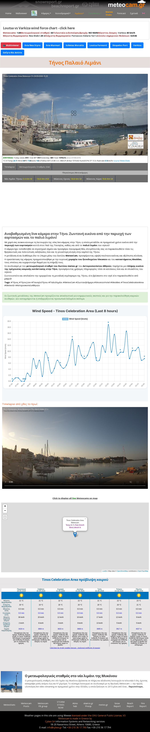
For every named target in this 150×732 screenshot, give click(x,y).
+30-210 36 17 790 (76, 727)
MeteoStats (9, 704)
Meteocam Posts (26, 705)
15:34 (5, 160)
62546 (117, 35)
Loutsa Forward (98, 45)
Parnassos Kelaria (81, 35)
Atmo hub (75, 705)
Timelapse (9, 166)
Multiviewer (21, 13)
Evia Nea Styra (32, 45)
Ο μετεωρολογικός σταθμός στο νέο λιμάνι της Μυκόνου (71, 675)
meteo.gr (103, 704)
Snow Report (117, 705)
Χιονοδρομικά (63, 13)
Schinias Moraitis (75, 45)
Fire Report (142, 705)
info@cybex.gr (54, 727)
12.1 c (71, 35)
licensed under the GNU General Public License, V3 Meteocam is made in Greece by (92, 717)
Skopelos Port (120, 45)
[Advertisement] (75, 203)
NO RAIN (75, 32)
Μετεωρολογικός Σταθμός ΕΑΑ (34, 166)
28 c (24, 35)
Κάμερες (46, 13)
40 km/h (116, 32)
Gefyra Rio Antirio (12, 52)
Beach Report (130, 705)
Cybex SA (50, 721)
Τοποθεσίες (94, 13)
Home (8, 13)
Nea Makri (34, 35)
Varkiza (122, 32)
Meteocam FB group (43, 705)
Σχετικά (134, 13)
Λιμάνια (79, 13)
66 (37, 32)
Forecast (121, 13)
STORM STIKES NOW (61, 704)
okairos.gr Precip (88, 705)
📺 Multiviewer (11, 45)
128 (12, 32)
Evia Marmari (53, 45)
